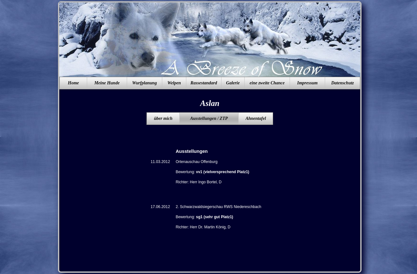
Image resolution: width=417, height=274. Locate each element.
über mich (163, 118)
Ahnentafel (256, 118)
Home (73, 83)
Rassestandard (203, 83)
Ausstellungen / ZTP (209, 118)
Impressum (307, 83)
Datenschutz (342, 83)
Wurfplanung (144, 83)
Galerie (233, 83)
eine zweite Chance (267, 83)
